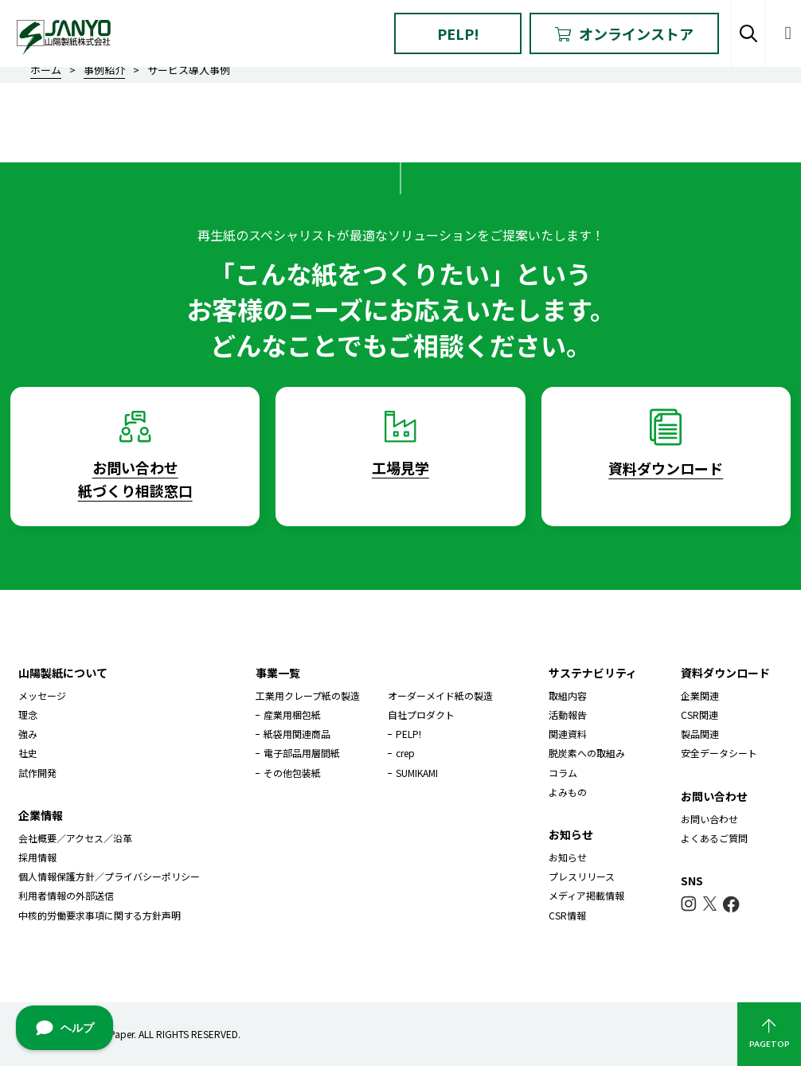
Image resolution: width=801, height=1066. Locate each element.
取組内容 (568, 695)
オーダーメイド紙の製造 (440, 695)
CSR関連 (699, 714)
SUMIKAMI (417, 772)
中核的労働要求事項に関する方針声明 (99, 915)
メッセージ (42, 695)
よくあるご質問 (714, 838)
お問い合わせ (709, 819)
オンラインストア (624, 33)
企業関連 (700, 695)
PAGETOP (769, 1033)
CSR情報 (567, 915)
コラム (563, 772)
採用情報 (37, 857)
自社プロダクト (421, 714)
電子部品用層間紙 (302, 752)
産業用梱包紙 (292, 714)
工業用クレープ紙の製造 (308, 695)
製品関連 (700, 733)
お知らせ (568, 857)
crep (405, 752)
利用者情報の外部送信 (66, 895)
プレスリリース (582, 876)
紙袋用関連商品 (297, 733)
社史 (27, 752)
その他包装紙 (292, 772)
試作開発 (37, 772)
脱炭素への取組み (587, 752)
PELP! (458, 33)
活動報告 (568, 714)
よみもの (568, 792)
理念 (27, 714)
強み (27, 733)
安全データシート (719, 752)
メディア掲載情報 (586, 895)
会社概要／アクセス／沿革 (75, 838)
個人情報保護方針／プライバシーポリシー (109, 876)
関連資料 (568, 733)
